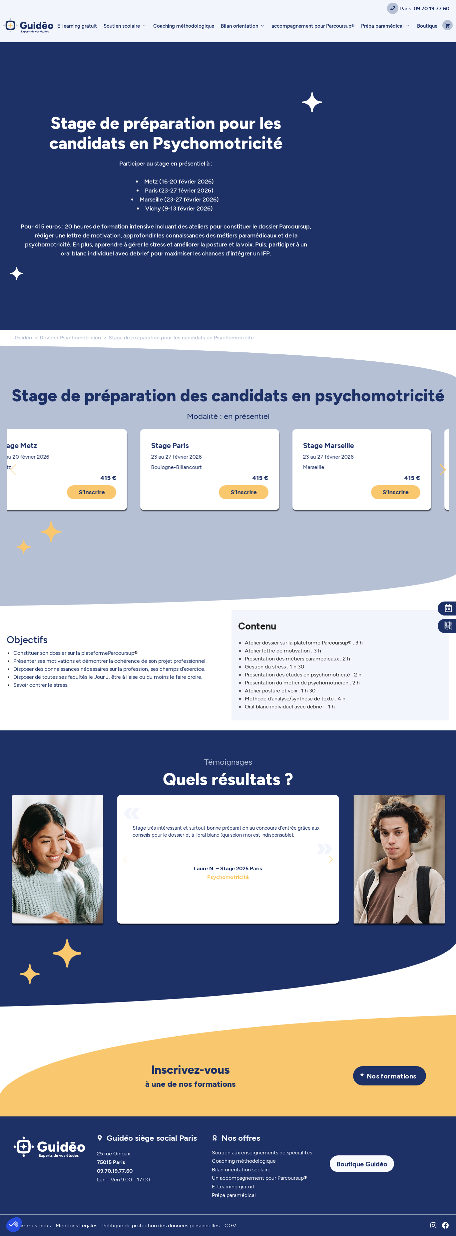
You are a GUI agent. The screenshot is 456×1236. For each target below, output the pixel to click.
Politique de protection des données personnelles (161, 1225)
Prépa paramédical (387, 26)
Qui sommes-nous (29, 1225)
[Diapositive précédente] (13, 469)
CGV (230, 1225)
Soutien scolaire (127, 26)
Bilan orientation (244, 26)
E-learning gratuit (77, 26)
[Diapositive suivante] (443, 469)
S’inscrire (110, 492)
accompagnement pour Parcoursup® (312, 26)
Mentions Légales (76, 1225)
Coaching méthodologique (183, 26)
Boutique (427, 26)
